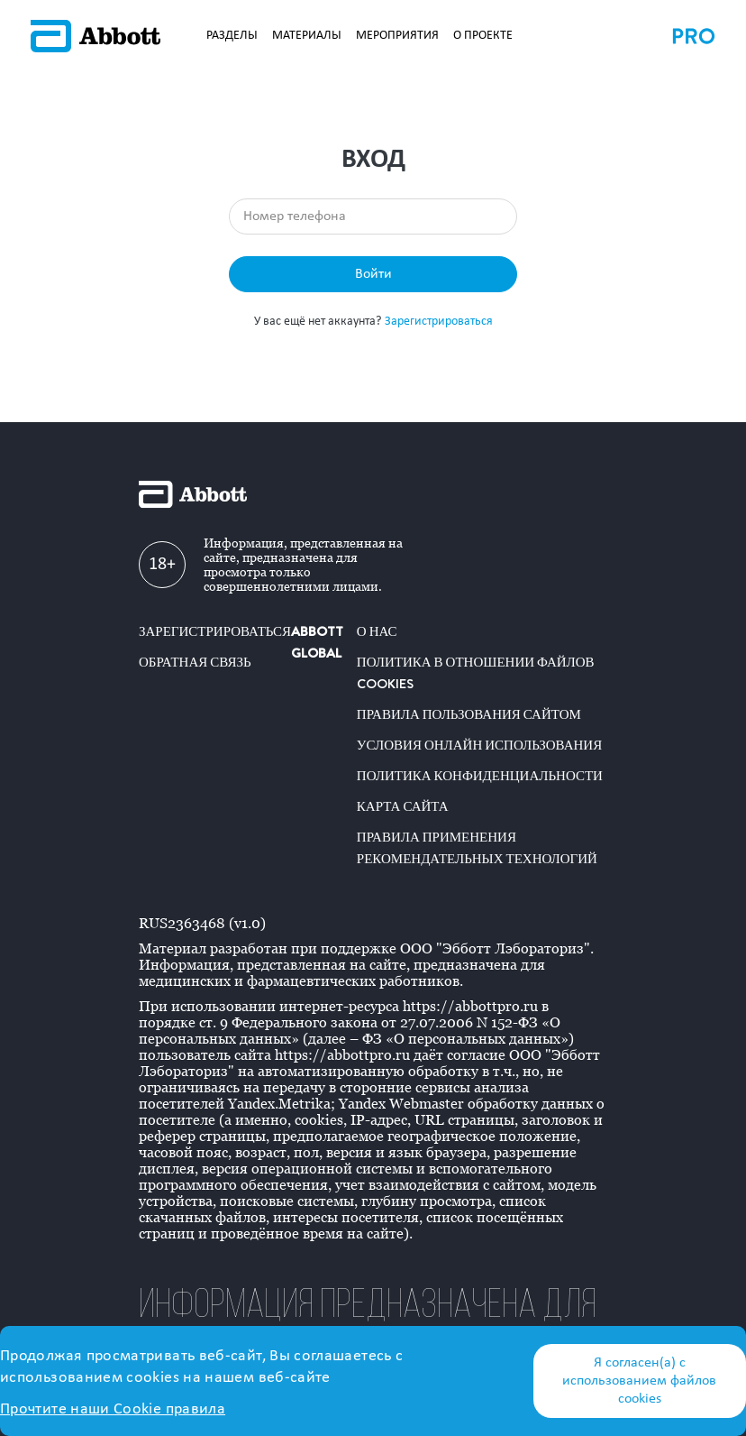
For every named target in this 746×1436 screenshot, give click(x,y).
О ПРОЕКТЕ (483, 35)
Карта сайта (403, 806)
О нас (377, 631)
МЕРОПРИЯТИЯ (397, 35)
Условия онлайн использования (479, 745)
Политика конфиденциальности (480, 776)
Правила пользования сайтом (469, 714)
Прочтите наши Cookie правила (112, 1409)
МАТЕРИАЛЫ (306, 35)
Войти (373, 274)
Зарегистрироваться (439, 321)
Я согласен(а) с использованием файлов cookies (639, 1381)
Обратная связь (195, 662)
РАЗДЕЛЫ (232, 35)
